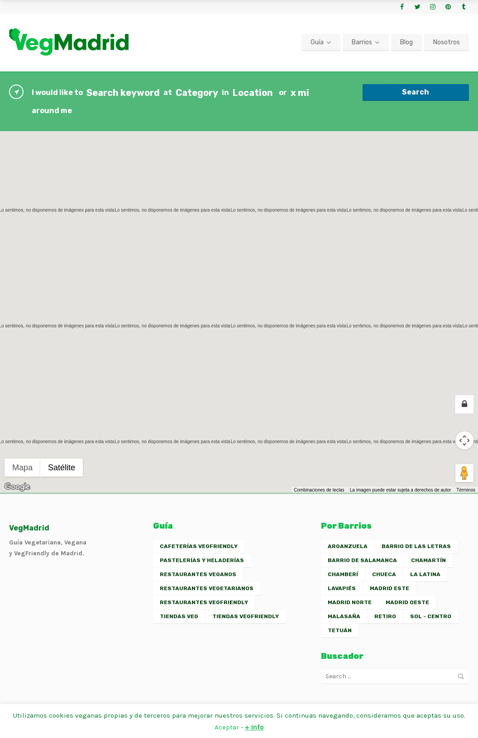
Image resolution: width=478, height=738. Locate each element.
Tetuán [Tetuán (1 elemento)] (340, 630)
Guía (317, 42)
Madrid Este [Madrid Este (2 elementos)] (389, 588)
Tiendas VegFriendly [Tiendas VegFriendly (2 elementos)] (245, 616)
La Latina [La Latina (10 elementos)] (425, 574)
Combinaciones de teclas (319, 489)
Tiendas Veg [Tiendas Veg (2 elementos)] (179, 616)
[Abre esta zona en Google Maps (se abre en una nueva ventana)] (17, 487)
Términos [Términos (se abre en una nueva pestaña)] (465, 489)
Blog (406, 42)
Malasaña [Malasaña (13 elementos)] (344, 616)
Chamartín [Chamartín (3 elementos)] (428, 560)
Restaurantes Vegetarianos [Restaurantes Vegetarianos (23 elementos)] (206, 588)
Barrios (362, 42)
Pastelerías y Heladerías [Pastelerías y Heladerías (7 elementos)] (202, 560)
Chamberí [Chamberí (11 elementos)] (343, 574)
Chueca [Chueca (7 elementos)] (384, 574)
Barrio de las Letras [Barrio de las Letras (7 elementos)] (416, 546)
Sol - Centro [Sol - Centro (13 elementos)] (430, 616)
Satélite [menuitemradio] (61, 467)
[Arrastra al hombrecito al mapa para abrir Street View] (464, 473)
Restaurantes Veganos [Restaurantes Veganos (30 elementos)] (198, 574)
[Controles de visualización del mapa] (464, 440)
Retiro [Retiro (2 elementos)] (385, 616)
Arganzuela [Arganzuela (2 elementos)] (348, 546)
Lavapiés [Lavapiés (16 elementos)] (342, 588)
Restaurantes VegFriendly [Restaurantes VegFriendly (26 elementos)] (204, 602)
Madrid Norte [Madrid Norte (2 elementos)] (350, 602)
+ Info (254, 727)
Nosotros (446, 42)
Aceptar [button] (227, 727)
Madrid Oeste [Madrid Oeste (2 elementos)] (407, 602)
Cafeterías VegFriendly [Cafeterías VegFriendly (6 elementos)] (199, 546)
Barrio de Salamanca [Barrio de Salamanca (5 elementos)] (362, 560)
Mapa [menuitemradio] (22, 467)
